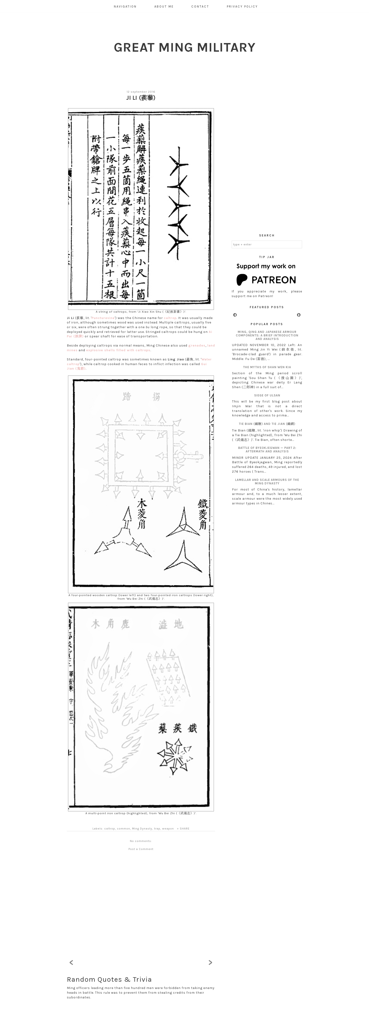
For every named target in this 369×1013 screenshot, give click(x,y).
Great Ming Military (185, 47)
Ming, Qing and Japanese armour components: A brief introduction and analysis (267, 335)
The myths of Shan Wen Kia (267, 367)
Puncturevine (103, 318)
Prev (235, 315)
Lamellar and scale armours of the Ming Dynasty (267, 481)
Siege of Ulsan (267, 395)
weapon (168, 828)
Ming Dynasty (142, 828)
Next (299, 315)
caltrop (170, 318)
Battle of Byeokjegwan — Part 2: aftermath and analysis (267, 449)
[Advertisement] (267, 156)
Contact (200, 6)
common (123, 828)
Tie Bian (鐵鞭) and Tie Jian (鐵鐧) (267, 424)
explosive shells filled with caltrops (118, 350)
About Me (164, 6)
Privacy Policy (242, 6)
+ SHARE (183, 828)
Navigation (125, 6)
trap (157, 828)
